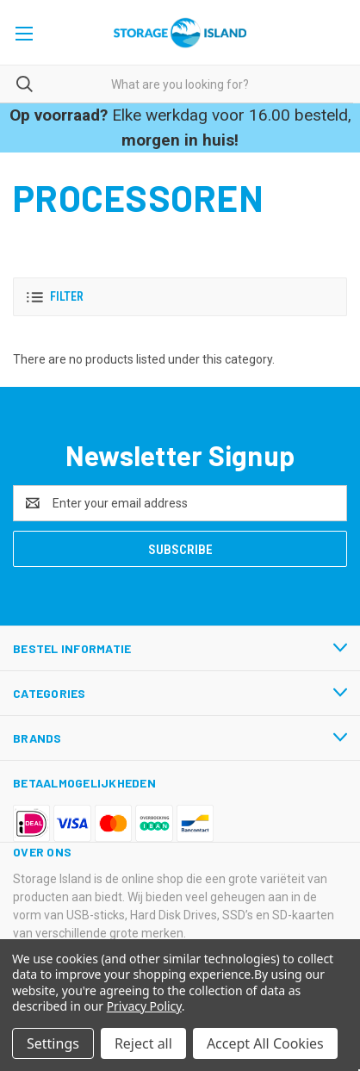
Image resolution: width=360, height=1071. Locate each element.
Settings (53, 1043)
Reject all (143, 1043)
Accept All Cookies (265, 1043)
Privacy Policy (144, 1006)
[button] (180, 296)
